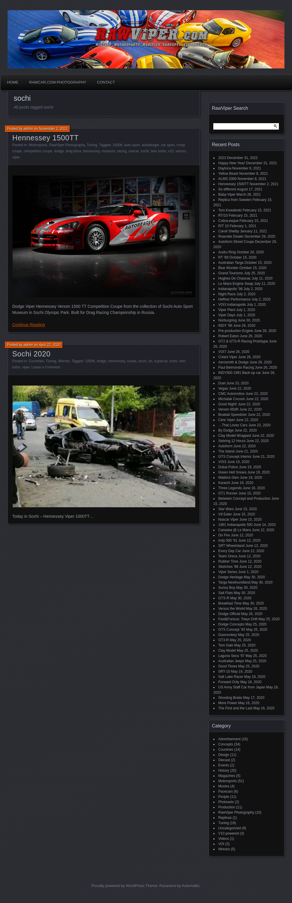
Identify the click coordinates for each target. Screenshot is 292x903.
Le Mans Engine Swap (235, 284)
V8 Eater (225, 514)
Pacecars (225, 791)
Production (226, 807)
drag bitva (73, 151)
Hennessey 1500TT (45, 138)
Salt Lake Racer (230, 677)
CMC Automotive (231, 394)
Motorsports (38, 145)
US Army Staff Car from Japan (241, 687)
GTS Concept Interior (234, 457)
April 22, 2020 (49, 345)
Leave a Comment (45, 367)
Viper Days (226, 315)
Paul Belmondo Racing (236, 367)
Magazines (226, 776)
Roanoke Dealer (231, 236)
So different (227, 189)
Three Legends (230, 488)
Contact (106, 82)
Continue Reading (28, 324)
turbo (173, 361)
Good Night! (227, 404)
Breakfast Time (230, 603)
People (223, 797)
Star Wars (226, 509)
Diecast (224, 760)
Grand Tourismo (230, 273)
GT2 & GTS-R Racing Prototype (243, 341)
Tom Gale (225, 645)
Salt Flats (225, 593)
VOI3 (222, 462)
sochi (145, 151)
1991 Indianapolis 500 (235, 525)
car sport (168, 145)
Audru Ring (227, 252)
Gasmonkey (227, 635)
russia (131, 361)
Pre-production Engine (235, 331)
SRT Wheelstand (231, 546)
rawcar (134, 151)
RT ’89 (223, 257)
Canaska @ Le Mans (234, 530)
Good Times (227, 666)
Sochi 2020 (31, 354)
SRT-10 (224, 671)
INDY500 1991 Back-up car (239, 373)
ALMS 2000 (227, 179)
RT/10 (223, 215)
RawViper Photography (67, 145)
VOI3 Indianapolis (232, 305)
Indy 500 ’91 (227, 540)
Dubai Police (228, 467)
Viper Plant (226, 310)
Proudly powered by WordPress (118, 885)
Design (223, 755)
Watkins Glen (228, 478)
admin (28, 129)
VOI (221, 844)
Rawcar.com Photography (57, 82)
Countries (36, 361)
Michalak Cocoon (231, 399)
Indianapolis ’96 (230, 289)
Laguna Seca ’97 (231, 656)
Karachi (224, 483)
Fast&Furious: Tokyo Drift (237, 619)
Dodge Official (229, 614)
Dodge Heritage (230, 577)
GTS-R (223, 598)
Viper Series (227, 572)
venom (180, 151)
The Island (226, 451)
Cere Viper (226, 420)
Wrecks (64, 361)
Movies (223, 786)
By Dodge (226, 430)
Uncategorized (229, 828)
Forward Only (228, 682)
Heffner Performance (234, 299)
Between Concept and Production (244, 498)
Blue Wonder (228, 268)
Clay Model (227, 650)
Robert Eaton (228, 336)
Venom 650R (228, 409)
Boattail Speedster (232, 415)
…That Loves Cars (232, 425)
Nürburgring (227, 320)
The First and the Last (235, 708)
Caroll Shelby (228, 231)
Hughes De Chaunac (234, 278)
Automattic (191, 885)
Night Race (226, 294)
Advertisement (229, 739)
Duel (222, 383)
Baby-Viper (226, 194)
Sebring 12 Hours (231, 441)
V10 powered (228, 833)
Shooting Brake (230, 698)
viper (16, 157)
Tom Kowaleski (230, 210)
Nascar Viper (228, 519)
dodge (59, 151)
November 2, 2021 (53, 129)
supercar (161, 361)
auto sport (132, 145)
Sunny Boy (226, 588)
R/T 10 (223, 226)
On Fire (224, 535)
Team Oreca (227, 556)
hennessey (91, 151)
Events (223, 765)
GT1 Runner (228, 493)
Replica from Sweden (234, 200)
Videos (223, 839)
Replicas (225, 818)
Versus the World (231, 609)
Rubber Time (228, 561)
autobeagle (150, 145)
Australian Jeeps (231, 661)
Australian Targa (231, 263)
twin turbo (158, 151)
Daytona (224, 168)
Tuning (92, 145)
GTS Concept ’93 (231, 630)
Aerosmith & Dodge (233, 362)
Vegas (223, 388)
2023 (222, 158)
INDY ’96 (225, 326)
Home (12, 82)
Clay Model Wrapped (234, 436)
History (223, 770)
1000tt (90, 361)
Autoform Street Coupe (236, 242)
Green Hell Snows (232, 472)
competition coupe (38, 151)
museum (108, 151)
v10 (170, 151)
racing (121, 151)
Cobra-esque (228, 221)
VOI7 (222, 352)
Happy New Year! (231, 163)
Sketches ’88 (228, 567)
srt (150, 361)
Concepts (225, 744)
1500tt (117, 145)
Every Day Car (229, 551)
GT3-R (223, 640)
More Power (227, 703)
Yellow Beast (228, 174)
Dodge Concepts (231, 624)
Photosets (226, 802)
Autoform (225, 446)
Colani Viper (227, 357)
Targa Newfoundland (234, 582)
